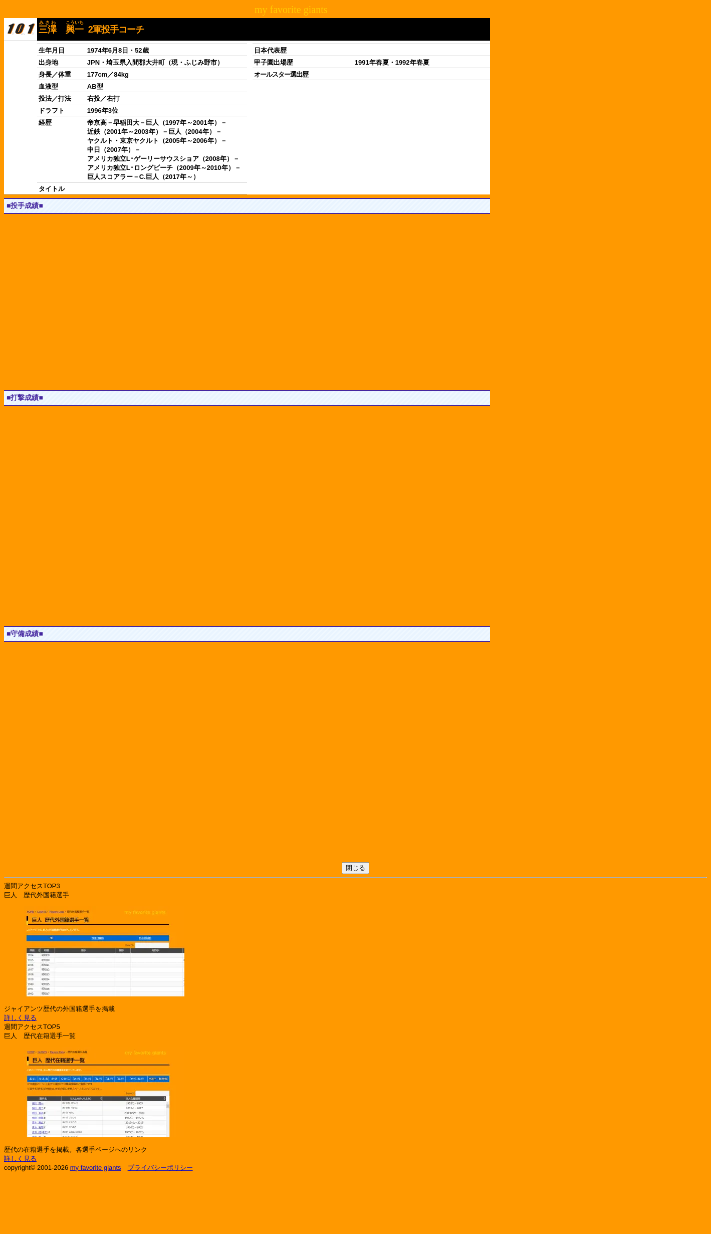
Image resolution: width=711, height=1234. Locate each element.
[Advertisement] (247, 829)
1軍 (20, 228)
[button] (27, 288)
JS (53, 228)
